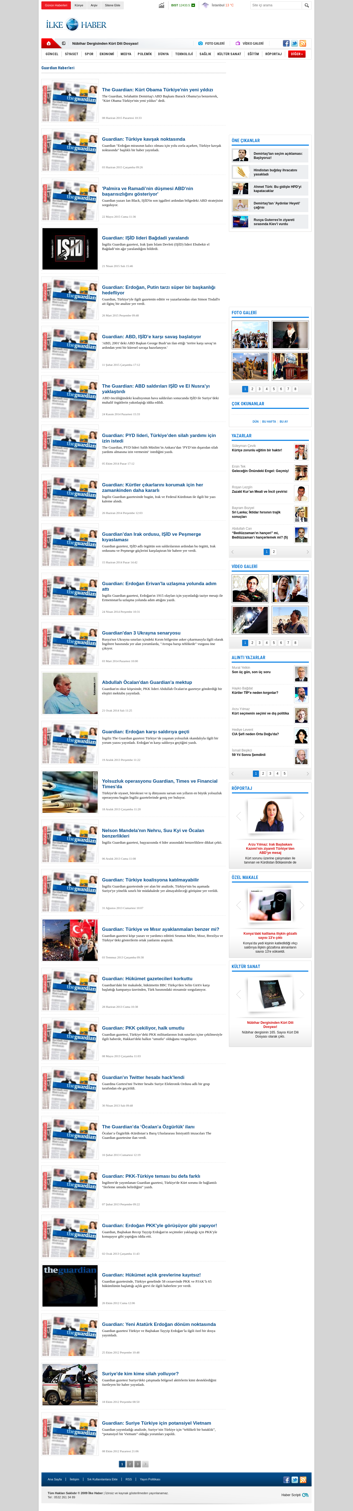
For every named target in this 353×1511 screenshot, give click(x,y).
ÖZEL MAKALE (245, 877)
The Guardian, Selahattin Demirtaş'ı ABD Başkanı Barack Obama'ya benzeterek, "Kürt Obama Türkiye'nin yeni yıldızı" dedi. (162, 95)
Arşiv (94, 5)
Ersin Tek (262, 469)
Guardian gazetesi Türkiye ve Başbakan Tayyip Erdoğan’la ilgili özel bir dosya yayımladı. (162, 1329)
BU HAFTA (269, 421)
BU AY (284, 421)
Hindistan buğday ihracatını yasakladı (275, 172)
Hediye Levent (262, 732)
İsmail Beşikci (262, 752)
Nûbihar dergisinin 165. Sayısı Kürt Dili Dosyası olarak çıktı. (270, 1029)
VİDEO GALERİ (244, 566)
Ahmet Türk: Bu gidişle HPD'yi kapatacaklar (277, 189)
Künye (79, 5)
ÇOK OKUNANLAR (248, 403)
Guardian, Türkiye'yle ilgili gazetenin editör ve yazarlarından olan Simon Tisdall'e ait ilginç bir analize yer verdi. (162, 295)
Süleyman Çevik (262, 448)
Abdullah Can (262, 533)
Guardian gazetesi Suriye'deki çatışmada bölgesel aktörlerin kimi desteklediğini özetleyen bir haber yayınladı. (162, 1379)
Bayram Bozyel (262, 512)
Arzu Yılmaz (262, 711)
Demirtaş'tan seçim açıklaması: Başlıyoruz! (278, 156)
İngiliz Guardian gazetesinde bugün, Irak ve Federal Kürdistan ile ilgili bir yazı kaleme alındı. (162, 492)
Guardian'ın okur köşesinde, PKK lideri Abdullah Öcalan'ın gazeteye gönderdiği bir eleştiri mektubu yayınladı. (162, 687)
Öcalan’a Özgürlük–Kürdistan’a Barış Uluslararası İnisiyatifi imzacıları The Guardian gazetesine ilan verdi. (162, 1132)
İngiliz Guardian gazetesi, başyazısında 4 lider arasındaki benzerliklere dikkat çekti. (162, 836)
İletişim (74, 1479)
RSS (128, 1479)
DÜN (256, 421)
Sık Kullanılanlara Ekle (102, 1479)
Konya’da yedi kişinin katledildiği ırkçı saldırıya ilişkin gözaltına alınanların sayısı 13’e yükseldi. (270, 942)
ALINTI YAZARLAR (248, 657)
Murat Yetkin (262, 670)
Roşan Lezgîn (262, 489)
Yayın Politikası (150, 1479)
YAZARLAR (242, 435)
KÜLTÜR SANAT (246, 966)
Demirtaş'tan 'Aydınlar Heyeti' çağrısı (277, 205)
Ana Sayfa (55, 1479)
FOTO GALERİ (244, 312)
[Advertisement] (335, 96)
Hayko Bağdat (262, 690)
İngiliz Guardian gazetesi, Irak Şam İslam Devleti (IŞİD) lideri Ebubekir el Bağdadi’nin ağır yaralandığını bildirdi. (162, 243)
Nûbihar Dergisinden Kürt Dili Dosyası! (105, 43)
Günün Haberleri (56, 5)
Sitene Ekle (112, 5)
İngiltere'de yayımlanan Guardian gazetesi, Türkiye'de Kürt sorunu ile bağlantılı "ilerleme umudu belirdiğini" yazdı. (162, 1181)
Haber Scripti (291, 1495)
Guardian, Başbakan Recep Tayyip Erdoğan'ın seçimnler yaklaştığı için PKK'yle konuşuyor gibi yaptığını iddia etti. (162, 1230)
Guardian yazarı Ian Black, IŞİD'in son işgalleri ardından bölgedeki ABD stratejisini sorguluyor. (162, 196)
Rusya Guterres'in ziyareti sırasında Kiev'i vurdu (274, 222)
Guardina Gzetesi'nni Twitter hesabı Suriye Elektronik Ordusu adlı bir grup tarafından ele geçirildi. (162, 1082)
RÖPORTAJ (242, 788)
